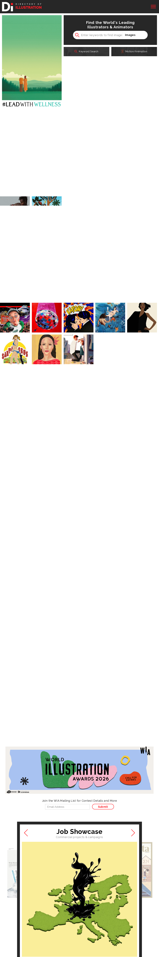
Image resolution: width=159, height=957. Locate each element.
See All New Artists (101, 699)
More (110, 350)
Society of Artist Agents (66, 935)
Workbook (58, 918)
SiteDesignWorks (110, 923)
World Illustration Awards (115, 918)
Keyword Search (86, 50)
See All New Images (59, 699)
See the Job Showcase (79, 607)
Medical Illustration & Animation (23, 923)
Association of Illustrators (19, 935)
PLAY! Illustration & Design (68, 923)
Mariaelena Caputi (35, 586)
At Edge (9, 918)
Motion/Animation (134, 50)
